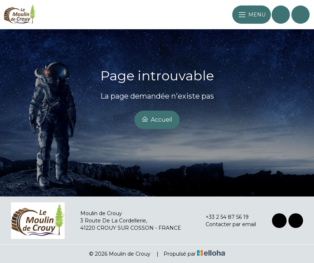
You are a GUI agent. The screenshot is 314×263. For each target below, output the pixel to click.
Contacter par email (226, 224)
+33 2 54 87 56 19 (223, 217)
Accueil (157, 119)
